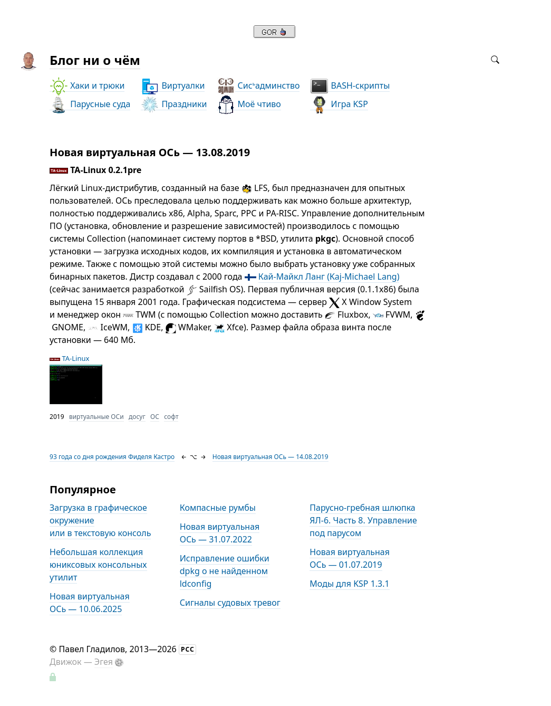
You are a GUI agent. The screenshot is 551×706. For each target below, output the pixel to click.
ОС (154, 416)
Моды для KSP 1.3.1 (349, 583)
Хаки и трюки (87, 86)
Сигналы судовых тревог (230, 602)
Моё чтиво (249, 104)
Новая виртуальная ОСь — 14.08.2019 (270, 456)
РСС (188, 649)
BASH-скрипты (350, 86)
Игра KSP (339, 104)
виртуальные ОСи (96, 416)
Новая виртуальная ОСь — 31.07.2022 (220, 533)
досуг (137, 416)
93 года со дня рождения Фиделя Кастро (112, 456)
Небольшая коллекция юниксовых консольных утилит (98, 564)
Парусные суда (90, 104)
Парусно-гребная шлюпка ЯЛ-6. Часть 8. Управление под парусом (363, 520)
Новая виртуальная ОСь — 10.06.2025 (90, 602)
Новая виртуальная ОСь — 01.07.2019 (350, 558)
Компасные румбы (218, 507)
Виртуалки (173, 86)
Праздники (174, 104)
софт (171, 416)
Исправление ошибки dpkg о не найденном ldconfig (224, 570)
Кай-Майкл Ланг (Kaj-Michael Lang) (329, 276)
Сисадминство (258, 86)
